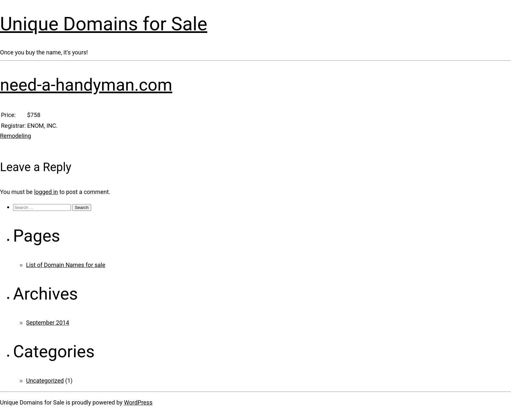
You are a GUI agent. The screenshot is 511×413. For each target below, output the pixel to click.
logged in (46, 191)
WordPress (138, 402)
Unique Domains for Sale (103, 24)
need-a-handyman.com (86, 85)
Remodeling (15, 135)
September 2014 (47, 322)
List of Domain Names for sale (65, 264)
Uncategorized (45, 380)
